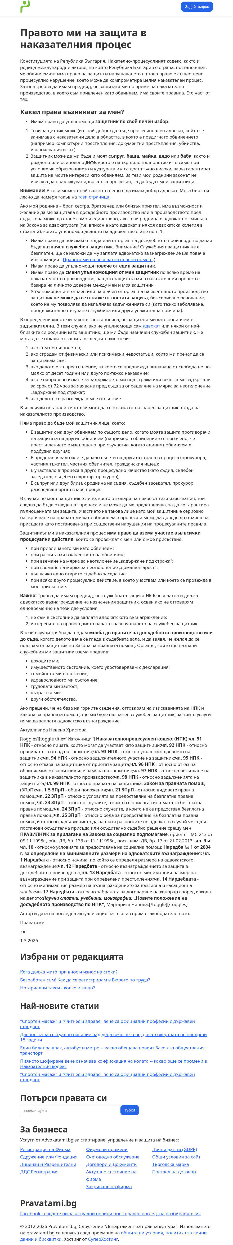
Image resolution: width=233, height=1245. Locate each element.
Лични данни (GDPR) (174, 1149)
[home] (25, 6)
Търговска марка (170, 1164)
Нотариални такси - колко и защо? (57, 988)
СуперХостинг (103, 1239)
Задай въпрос (197, 7)
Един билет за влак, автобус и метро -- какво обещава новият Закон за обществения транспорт (112, 1050)
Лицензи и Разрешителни (48, 1164)
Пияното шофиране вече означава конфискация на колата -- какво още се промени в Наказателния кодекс (113, 1063)
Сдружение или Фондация (49, 1157)
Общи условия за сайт (176, 1157)
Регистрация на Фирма (45, 1149)
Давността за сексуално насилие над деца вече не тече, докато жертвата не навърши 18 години (113, 1037)
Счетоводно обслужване (112, 1157)
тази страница (93, 197)
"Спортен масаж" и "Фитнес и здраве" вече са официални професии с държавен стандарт (107, 1023)
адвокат (151, 326)
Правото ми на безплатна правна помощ (108, 259)
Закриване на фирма (109, 1186)
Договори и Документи (111, 1164)
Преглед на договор (174, 1172)
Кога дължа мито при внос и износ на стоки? (69, 972)
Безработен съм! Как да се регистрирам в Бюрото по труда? (85, 980)
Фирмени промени (107, 1149)
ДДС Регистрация (39, 1172)
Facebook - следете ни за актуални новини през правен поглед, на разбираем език (110, 1213)
